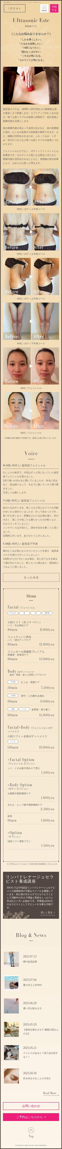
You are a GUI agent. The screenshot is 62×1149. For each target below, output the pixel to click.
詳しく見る (46, 912)
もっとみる (31, 577)
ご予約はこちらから (29, 1117)
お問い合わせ (31, 1106)
